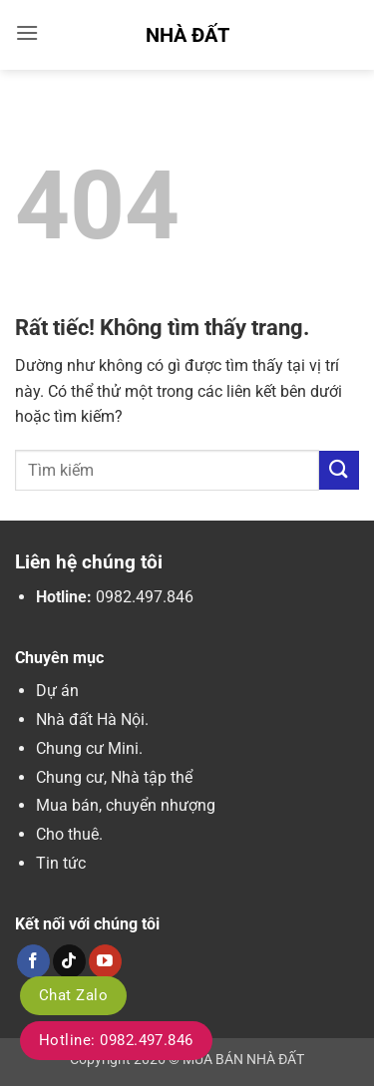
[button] (27, 32)
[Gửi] (339, 470)
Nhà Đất (187, 35)
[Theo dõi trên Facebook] (33, 961)
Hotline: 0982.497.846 (116, 1040)
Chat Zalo (73, 995)
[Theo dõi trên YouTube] (105, 961)
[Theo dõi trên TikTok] (69, 961)
